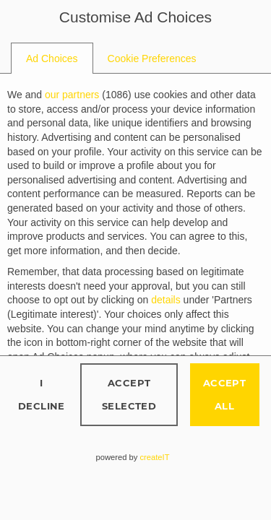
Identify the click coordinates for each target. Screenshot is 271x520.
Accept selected (129, 394)
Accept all (224, 394)
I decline (41, 394)
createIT (154, 457)
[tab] (52, 58)
